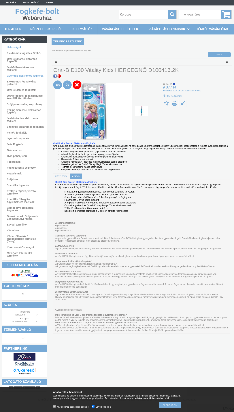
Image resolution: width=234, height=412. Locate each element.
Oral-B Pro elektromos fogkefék (20, 68)
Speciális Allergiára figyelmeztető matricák (21, 200)
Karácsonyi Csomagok (21, 247)
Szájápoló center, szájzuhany (24, 104)
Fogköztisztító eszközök (21, 167)
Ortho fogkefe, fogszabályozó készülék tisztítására (25, 97)
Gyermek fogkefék (18, 138)
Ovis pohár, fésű (17, 156)
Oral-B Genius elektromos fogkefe (23, 119)
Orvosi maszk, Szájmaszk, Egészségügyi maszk (23, 217)
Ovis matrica (14, 150)
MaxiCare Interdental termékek (19, 254)
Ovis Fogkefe (15, 144)
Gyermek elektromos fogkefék (25, 75)
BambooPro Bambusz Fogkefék (20, 209)
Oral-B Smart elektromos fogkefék (22, 60)
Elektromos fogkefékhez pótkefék (21, 83)
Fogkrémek (14, 161)
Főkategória (57, 50)
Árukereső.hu (25, 374)
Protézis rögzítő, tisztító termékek (21, 192)
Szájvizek (12, 179)
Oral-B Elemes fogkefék (21, 89)
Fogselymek (14, 173)
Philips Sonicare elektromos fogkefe (24, 111)
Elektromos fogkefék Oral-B (24, 53)
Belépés (11, 2)
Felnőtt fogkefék (17, 132)
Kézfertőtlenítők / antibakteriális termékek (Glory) (21, 239)
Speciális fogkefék (18, 185)
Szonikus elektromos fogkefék (25, 126)
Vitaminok (13, 230)
